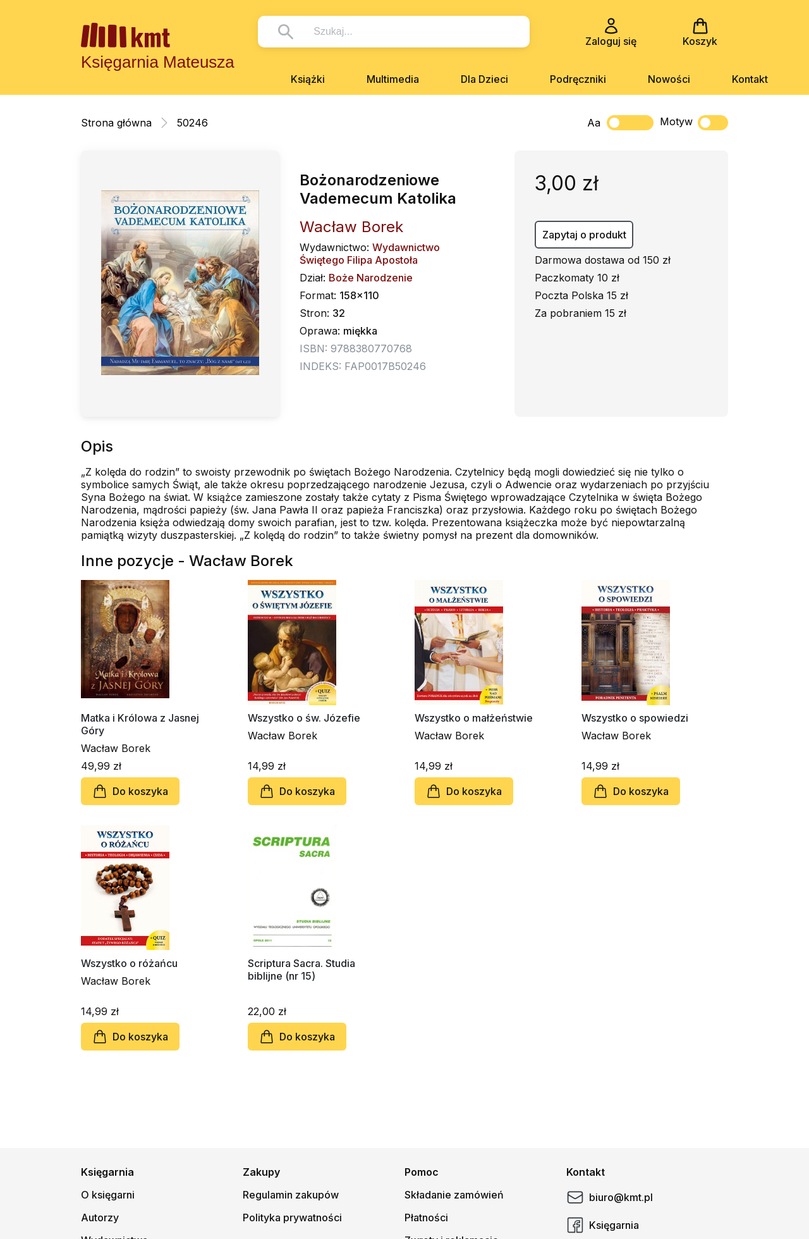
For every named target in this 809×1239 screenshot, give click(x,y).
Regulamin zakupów (291, 1194)
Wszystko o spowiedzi (634, 718)
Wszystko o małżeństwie (474, 718)
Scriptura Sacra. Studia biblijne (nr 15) (301, 969)
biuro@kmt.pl (609, 1197)
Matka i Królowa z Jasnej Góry (140, 724)
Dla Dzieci (484, 79)
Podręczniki (578, 79)
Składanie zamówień (454, 1194)
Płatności (426, 1217)
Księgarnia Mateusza (157, 61)
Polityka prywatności (292, 1217)
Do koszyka (130, 791)
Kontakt (750, 79)
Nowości (669, 79)
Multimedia (393, 79)
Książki (308, 79)
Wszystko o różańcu (129, 963)
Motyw (694, 122)
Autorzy (100, 1217)
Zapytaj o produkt (584, 234)
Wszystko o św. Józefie (304, 718)
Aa (593, 122)
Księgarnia (602, 1225)
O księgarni (108, 1194)
